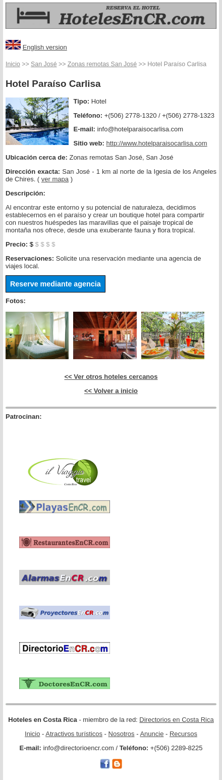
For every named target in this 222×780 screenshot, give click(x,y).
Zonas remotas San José (102, 64)
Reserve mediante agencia (55, 284)
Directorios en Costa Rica (176, 719)
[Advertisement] (65, 436)
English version (45, 47)
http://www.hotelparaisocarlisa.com (156, 143)
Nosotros (121, 734)
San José (44, 64)
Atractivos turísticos (73, 734)
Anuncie (151, 734)
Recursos (183, 734)
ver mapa (55, 179)
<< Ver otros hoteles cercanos (111, 376)
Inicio (13, 64)
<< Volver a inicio (111, 391)
